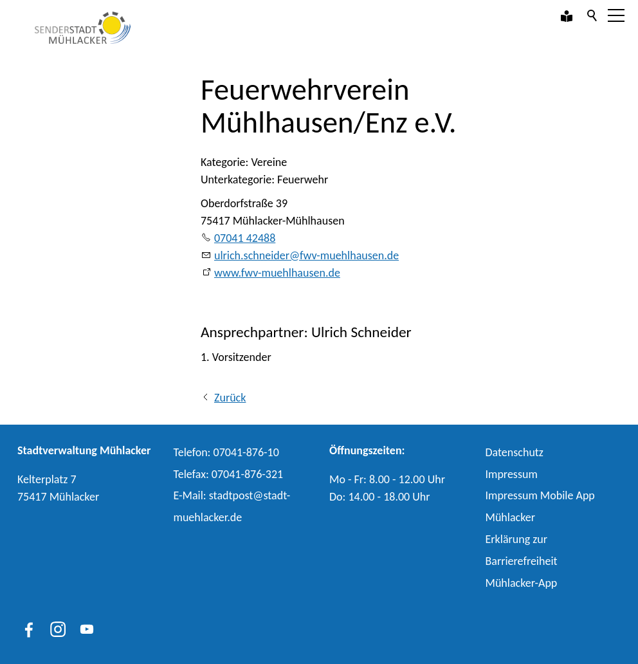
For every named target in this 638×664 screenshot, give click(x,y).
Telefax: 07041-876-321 (229, 474)
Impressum (512, 474)
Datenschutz (514, 452)
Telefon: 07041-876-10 (226, 452)
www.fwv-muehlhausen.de (277, 273)
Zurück (230, 398)
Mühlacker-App (522, 583)
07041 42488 (244, 238)
